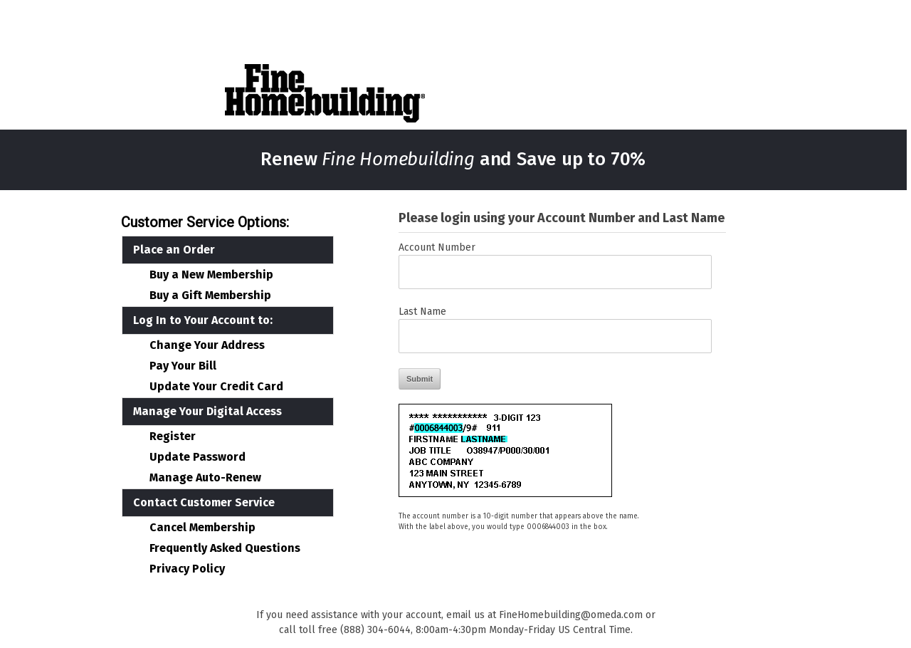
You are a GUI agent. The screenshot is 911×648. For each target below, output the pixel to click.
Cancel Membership (202, 527)
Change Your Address (207, 345)
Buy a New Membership (211, 274)
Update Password (197, 457)
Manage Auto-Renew (205, 477)
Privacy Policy (187, 569)
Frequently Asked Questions (224, 548)
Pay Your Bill (182, 366)
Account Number (437, 247)
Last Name (422, 311)
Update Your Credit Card (216, 386)
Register (172, 436)
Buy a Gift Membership (210, 295)
